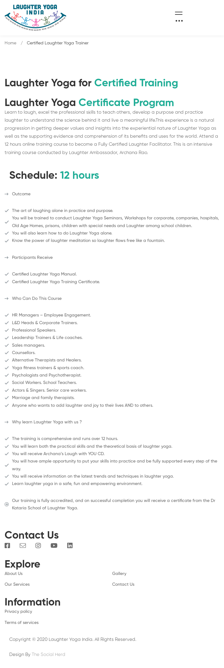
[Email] (23, 545)
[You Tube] (54, 545)
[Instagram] (38, 545)
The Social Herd (48, 654)
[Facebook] (7, 545)
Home (10, 43)
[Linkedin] (70, 545)
